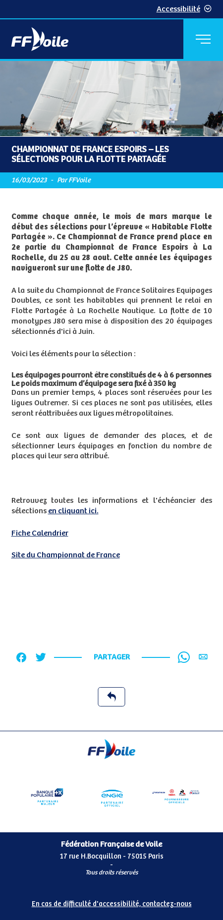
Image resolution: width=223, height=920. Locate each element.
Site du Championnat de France (65, 555)
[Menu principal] (203, 39)
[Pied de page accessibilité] (111, 902)
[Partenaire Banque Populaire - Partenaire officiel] (47, 796)
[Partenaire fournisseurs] (176, 796)
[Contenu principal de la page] (111, 396)
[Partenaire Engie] (111, 796)
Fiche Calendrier (39, 533)
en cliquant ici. (73, 511)
